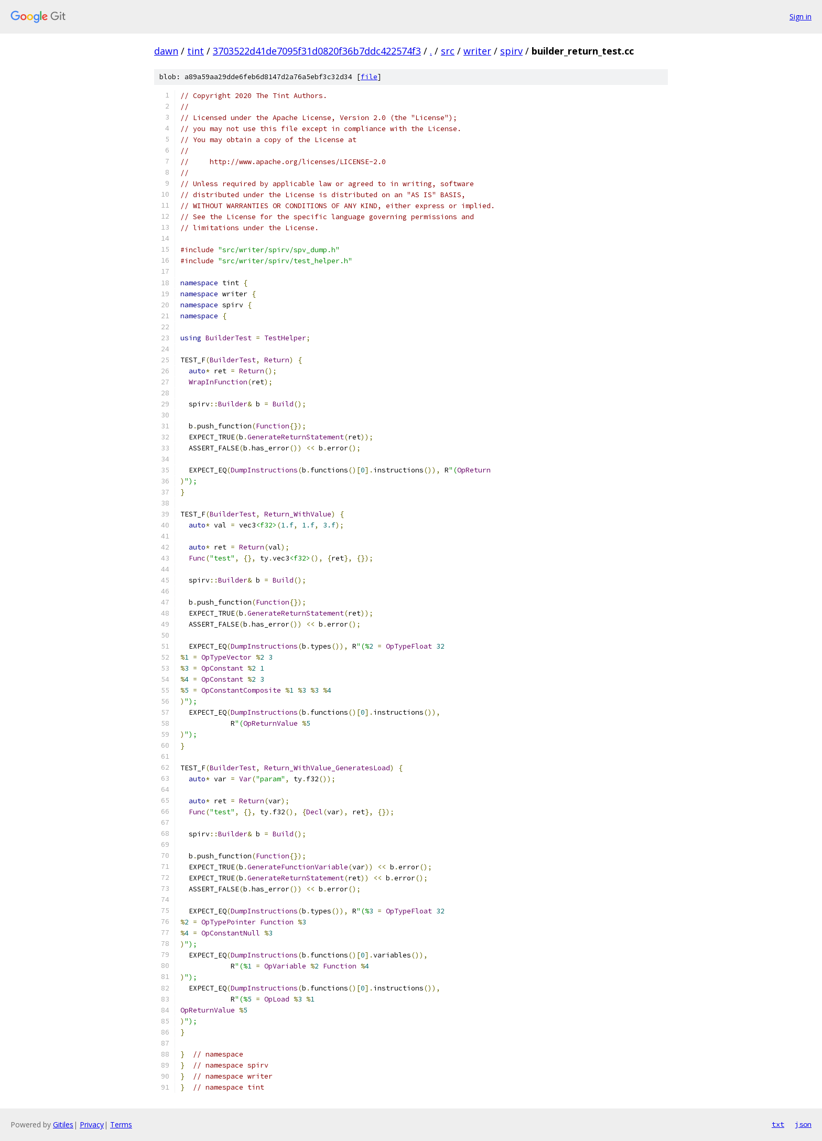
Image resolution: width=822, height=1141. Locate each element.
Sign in (800, 16)
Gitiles (63, 1124)
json (803, 1124)
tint (195, 51)
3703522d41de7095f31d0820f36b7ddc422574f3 (317, 51)
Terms (121, 1124)
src (448, 51)
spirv (511, 51)
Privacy (92, 1124)
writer (477, 51)
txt (778, 1124)
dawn (166, 51)
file (369, 76)
